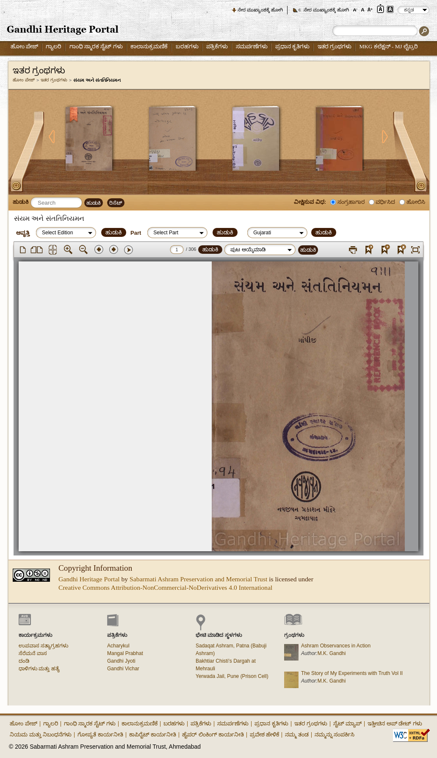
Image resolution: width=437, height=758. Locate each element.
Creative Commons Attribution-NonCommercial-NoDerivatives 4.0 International (165, 587)
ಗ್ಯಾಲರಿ (53, 46)
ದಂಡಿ (24, 661)
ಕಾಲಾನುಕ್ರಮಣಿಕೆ (149, 46)
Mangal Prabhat (125, 653)
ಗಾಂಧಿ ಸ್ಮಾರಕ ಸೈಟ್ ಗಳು (96, 46)
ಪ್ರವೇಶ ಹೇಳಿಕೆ (264, 734)
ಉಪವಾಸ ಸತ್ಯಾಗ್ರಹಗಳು (43, 646)
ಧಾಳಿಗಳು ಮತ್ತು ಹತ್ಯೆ (39, 669)
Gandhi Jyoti (121, 661)
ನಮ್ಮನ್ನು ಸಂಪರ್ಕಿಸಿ (335, 734)
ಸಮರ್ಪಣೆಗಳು (252, 46)
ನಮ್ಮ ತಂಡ (297, 734)
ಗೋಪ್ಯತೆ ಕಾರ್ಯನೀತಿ (100, 734)
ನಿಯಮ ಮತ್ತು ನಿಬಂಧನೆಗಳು (41, 734)
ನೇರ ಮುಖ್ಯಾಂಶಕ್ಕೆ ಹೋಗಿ (260, 9)
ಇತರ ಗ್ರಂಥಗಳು (334, 46)
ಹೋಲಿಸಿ (416, 202)
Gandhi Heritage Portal (89, 579)
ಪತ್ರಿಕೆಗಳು (217, 46)
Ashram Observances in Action (336, 646)
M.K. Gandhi (332, 653)
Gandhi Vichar (123, 669)
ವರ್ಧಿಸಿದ (385, 202)
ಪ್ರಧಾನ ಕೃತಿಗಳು (292, 46)
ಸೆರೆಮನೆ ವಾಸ (33, 653)
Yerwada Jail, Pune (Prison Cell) (232, 676)
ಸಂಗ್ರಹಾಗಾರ (351, 202)
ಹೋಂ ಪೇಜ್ (24, 46)
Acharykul (118, 646)
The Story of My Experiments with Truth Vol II (352, 673)
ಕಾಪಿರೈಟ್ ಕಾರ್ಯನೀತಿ (153, 734)
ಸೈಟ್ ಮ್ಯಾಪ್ (347, 723)
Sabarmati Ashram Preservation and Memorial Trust (198, 579)
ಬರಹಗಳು (187, 46)
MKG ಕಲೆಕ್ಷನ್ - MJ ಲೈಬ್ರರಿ (389, 46)
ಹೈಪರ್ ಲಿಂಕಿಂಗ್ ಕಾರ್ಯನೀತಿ (212, 734)
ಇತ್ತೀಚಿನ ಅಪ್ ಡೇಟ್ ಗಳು (395, 723)
